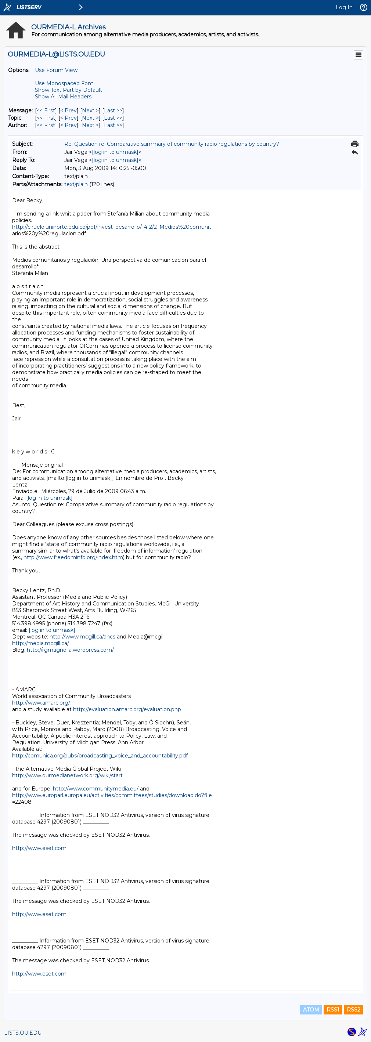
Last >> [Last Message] (113, 110)
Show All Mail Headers (63, 96)
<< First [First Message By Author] (46, 125)
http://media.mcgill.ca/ (40, 643)
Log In (344, 7)
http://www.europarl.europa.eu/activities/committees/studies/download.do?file (112, 795)
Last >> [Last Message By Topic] (113, 118)
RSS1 (333, 1009)
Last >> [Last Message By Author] (113, 125)
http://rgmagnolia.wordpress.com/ (70, 650)
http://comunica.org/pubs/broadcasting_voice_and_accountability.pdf (100, 755)
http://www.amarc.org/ (41, 702)
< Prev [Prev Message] (68, 110)
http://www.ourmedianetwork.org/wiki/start (67, 775)
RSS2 (353, 1009)
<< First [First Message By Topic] (46, 118)
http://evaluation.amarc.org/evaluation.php (127, 709)
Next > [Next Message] (90, 110)
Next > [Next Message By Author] (90, 125)
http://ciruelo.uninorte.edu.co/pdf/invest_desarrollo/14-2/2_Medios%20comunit (111, 227)
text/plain (76, 184)
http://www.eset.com (39, 848)
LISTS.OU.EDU (23, 1033)
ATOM (311, 1009)
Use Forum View (56, 70)
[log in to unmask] (115, 152)
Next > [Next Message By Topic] (90, 118)
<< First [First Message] (46, 110)
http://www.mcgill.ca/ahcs (82, 636)
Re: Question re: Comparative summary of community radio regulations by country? (171, 144)
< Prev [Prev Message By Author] (68, 125)
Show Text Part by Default (68, 90)
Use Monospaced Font (64, 83)
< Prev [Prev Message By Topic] (68, 118)
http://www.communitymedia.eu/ (95, 788)
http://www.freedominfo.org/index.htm (73, 557)
